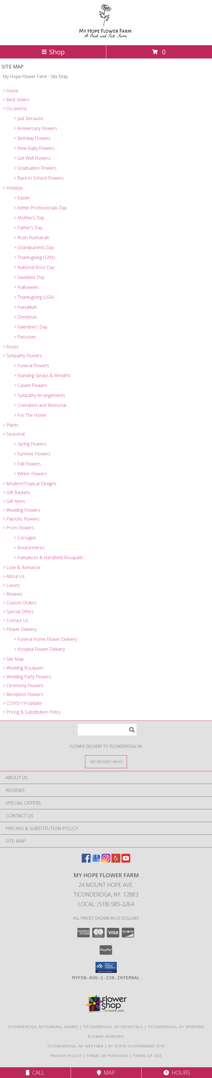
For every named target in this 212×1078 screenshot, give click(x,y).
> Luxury (11, 585)
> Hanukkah (25, 307)
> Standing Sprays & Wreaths (42, 375)
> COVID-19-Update (22, 703)
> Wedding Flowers (21, 510)
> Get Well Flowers (32, 158)
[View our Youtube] (125, 861)
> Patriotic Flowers (21, 519)
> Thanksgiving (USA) (34, 297)
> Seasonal (14, 434)
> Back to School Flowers (39, 178)
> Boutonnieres (29, 548)
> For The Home (30, 415)
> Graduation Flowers (35, 168)
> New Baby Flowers (34, 148)
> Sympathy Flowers (22, 356)
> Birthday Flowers (32, 138)
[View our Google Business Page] (96, 861)
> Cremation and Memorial (40, 405)
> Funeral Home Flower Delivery (45, 639)
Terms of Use (147, 1055)
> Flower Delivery (19, 629)
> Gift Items (14, 501)
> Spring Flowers (30, 444)
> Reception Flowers (23, 694)
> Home (10, 91)
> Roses (11, 347)
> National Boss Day (34, 267)
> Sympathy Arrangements (39, 395)
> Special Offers (18, 612)
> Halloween (26, 287)
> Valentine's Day (30, 327)
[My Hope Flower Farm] (106, 37)
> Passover (25, 337)
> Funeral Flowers (31, 365)
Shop (53, 51)
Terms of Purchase (107, 1055)
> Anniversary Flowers (35, 128)
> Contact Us (15, 620)
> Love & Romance (21, 567)
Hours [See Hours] (176, 1072)
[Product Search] (107, 730)
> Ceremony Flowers (23, 685)
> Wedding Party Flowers (27, 677)
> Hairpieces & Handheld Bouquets (48, 557)
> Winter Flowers (30, 474)
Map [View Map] (106, 1072)
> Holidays (13, 188)
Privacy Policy (66, 1055)
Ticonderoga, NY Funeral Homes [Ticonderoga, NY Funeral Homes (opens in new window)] (43, 1026)
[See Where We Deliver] (106, 761)
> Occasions (15, 108)
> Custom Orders (19, 603)
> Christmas (25, 317)
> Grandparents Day (34, 247)
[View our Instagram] (106, 861)
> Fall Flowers (27, 464)
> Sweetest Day (29, 277)
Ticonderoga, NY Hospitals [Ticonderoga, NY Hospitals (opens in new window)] (113, 1026)
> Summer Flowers (32, 454)
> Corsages (25, 538)
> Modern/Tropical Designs (29, 484)
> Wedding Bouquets (23, 668)
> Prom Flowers (18, 528)
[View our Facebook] (86, 861)
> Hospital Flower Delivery (39, 649)
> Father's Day (28, 228)
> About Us (14, 576)
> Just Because (28, 118)
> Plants (10, 425)
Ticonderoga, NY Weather (75, 1046)
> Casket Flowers (30, 385)
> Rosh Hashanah (31, 237)
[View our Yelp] (116, 861)
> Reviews (12, 594)
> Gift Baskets (16, 492)
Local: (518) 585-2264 (106, 904)
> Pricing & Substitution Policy (31, 712)
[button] (106, 967)
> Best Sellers (16, 100)
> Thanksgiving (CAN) (34, 257)
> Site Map (13, 659)
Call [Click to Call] (35, 1072)
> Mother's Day (29, 218)
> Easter (22, 198)
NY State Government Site (136, 1046)
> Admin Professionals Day (40, 208)
